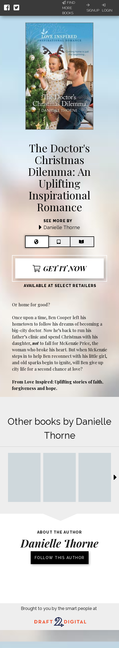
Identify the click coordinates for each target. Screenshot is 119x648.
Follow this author (60, 558)
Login (107, 7)
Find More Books (68, 8)
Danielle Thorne (61, 227)
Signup (92, 7)
